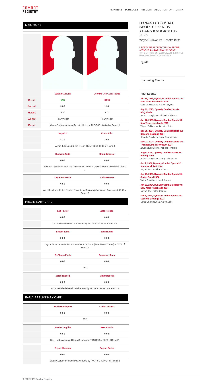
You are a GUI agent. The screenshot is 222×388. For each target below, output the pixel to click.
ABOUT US (160, 9)
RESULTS (146, 9)
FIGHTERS (116, 9)
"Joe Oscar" (107, 93)
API (171, 9)
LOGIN (179, 9)
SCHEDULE (131, 9)
